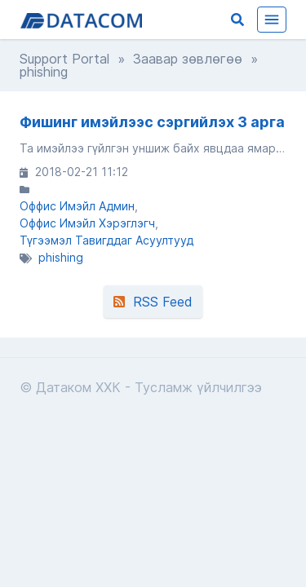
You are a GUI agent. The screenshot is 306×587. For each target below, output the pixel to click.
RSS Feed (153, 302)
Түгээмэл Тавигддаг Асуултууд (106, 240)
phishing (60, 257)
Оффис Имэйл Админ (77, 206)
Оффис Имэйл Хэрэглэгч (87, 223)
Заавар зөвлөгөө (187, 59)
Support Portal (64, 59)
